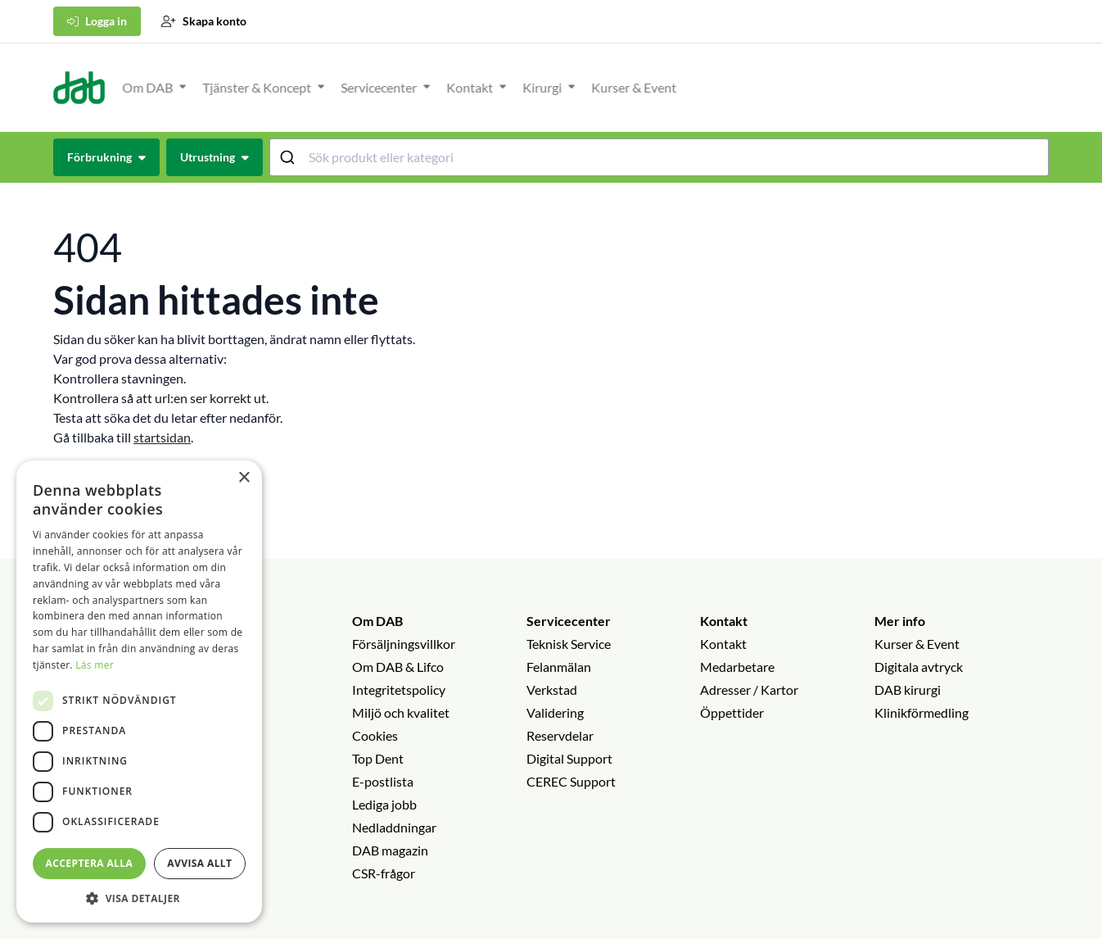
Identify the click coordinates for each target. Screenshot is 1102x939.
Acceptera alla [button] (89, 863)
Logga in (97, 21)
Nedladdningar (394, 827)
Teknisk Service (568, 643)
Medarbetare (737, 666)
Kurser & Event (1006, 87)
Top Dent (378, 758)
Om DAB (520, 87)
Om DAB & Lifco (398, 666)
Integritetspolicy (398, 689)
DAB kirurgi (907, 689)
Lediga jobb (384, 804)
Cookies (375, 735)
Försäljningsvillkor (403, 643)
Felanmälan (558, 666)
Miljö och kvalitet (400, 712)
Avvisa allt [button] (199, 863)
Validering (555, 712)
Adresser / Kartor (749, 689)
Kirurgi (914, 87)
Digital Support (569, 758)
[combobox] (659, 157)
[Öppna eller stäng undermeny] (555, 86)
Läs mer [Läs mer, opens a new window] (94, 665)
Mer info (899, 620)
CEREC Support (571, 781)
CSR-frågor (383, 873)
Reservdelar (560, 735)
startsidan (162, 437)
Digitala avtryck (918, 666)
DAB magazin (390, 850)
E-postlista (382, 781)
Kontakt (842, 87)
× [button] (243, 478)
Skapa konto (203, 21)
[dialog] (139, 691)
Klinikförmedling (921, 712)
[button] (139, 898)
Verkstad (551, 689)
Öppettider (732, 712)
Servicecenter (751, 87)
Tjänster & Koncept (629, 87)
